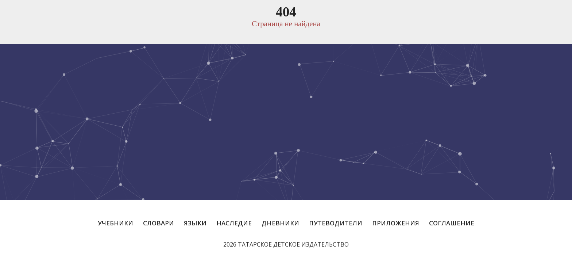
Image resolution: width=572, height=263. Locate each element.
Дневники (280, 223)
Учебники (115, 223)
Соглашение (451, 223)
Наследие (234, 223)
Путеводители (335, 223)
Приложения (395, 223)
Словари (158, 223)
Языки (195, 223)
